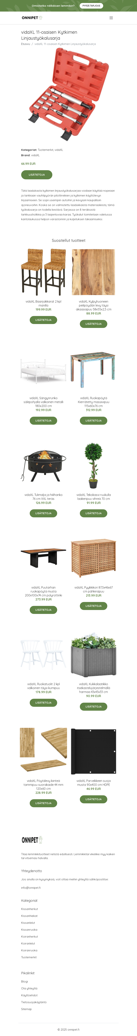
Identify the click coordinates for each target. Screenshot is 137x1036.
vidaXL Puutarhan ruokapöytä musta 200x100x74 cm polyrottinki (43, 591)
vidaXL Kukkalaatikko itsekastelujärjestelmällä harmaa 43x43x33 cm (93, 688)
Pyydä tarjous (91, 5)
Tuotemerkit (45, 150)
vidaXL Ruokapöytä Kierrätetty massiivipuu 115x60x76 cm (93, 402)
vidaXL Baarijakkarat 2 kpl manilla (43, 303)
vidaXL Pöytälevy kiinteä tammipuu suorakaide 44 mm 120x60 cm (43, 784)
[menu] (111, 18)
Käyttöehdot (29, 995)
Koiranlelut (28, 943)
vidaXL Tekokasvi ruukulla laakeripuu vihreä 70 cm (93, 497)
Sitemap (26, 1009)
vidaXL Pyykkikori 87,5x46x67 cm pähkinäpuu (93, 589)
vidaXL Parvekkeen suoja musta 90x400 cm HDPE (93, 783)
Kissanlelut (28, 923)
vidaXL (59, 150)
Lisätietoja (37, 174)
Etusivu (25, 44)
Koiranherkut (29, 936)
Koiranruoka (29, 950)
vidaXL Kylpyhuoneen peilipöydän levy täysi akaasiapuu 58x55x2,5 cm (93, 305)
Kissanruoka (29, 929)
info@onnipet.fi (31, 887)
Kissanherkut (29, 909)
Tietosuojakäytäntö (34, 1002)
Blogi (24, 981)
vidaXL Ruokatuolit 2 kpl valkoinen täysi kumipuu (43, 686)
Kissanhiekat (29, 916)
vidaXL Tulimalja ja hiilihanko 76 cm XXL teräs (44, 497)
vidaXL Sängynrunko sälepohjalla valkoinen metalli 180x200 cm (43, 402)
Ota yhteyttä (29, 988)
